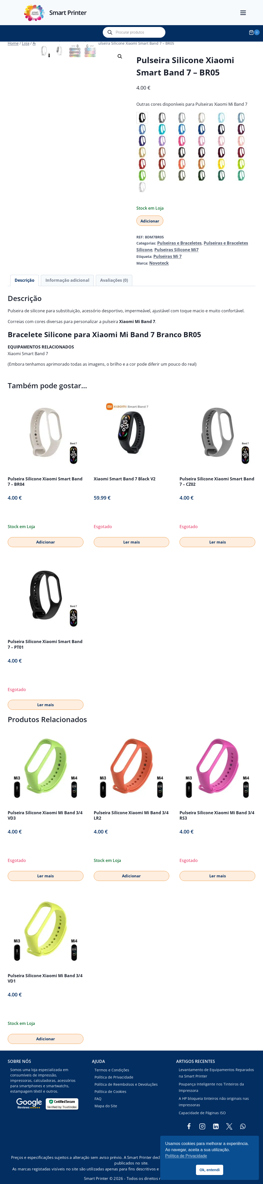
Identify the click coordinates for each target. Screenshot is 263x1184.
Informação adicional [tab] (60, 274)
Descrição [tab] (22, 274)
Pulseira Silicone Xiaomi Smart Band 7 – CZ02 (217, 474)
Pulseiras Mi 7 (165, 252)
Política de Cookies (110, 1084)
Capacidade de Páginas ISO (202, 1105)
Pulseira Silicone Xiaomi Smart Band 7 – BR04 (45, 474)
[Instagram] (202, 1119)
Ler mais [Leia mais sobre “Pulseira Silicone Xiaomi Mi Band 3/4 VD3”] (45, 868)
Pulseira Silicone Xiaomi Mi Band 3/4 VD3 (45, 808)
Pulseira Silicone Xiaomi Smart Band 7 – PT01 (45, 637)
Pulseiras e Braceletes (176, 240)
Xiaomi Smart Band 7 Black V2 (124, 472)
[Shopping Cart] (255, 32)
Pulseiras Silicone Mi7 (155, 246)
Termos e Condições (112, 1063)
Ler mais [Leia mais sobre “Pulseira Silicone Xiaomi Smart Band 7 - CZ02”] (217, 535)
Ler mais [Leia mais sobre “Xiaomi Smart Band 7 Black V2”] (131, 535)
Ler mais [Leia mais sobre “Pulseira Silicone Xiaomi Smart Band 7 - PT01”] (45, 698)
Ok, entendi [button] (210, 1170)
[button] (120, 54)
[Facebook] (188, 1119)
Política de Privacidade (114, 1070)
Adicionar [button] (45, 535)
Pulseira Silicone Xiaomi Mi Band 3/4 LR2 (131, 808)
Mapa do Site (106, 1098)
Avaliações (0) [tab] (101, 274)
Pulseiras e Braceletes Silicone (224, 240)
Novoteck (157, 258)
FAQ (98, 1091)
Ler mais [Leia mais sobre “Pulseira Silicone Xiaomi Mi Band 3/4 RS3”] (217, 868)
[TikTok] (215, 1133)
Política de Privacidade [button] (186, 1156)
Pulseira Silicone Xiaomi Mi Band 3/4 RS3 (217, 808)
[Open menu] (245, 13)
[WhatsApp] (242, 1119)
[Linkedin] (215, 1119)
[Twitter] (229, 1119)
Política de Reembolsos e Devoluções (126, 1077)
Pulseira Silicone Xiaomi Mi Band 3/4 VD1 (45, 971)
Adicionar (149, 218)
